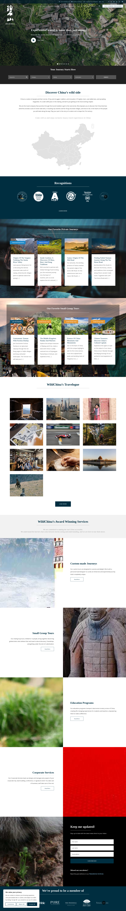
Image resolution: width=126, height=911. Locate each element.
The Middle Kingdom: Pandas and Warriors (48, 339)
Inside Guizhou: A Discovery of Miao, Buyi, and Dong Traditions (47, 261)
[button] (63, 33)
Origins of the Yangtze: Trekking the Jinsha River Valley (22, 260)
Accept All (32, 904)
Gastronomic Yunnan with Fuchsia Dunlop (21, 339)
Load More (63, 504)
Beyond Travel (89, 6)
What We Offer (44, 6)
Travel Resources (69, 6)
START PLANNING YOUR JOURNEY (113, 6)
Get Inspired (56, 6)
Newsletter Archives (96, 874)
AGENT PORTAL (77, 1)
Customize (11, 904)
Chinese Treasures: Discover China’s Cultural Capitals (101, 340)
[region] (21, 898)
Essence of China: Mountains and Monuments (74, 340)
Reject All (21, 904)
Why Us (80, 6)
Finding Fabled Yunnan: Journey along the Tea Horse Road (102, 260)
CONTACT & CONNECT (92, 1)
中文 (103, 1)
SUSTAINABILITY (65, 1)
